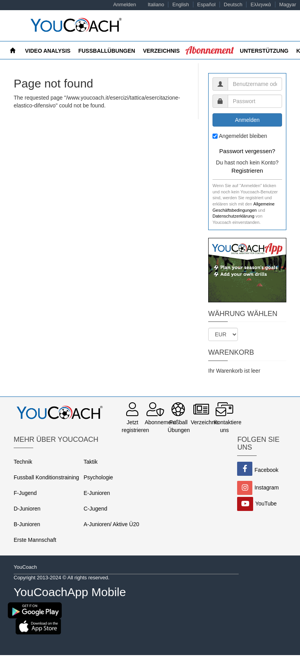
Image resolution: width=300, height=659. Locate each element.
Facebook (266, 470)
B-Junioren (27, 524)
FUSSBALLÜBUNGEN (106, 51)
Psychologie (98, 477)
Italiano (156, 4)
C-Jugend (95, 508)
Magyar (287, 4)
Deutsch (233, 4)
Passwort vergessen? (247, 151)
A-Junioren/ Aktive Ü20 (111, 524)
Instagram (266, 487)
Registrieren (247, 170)
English (180, 4)
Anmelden (124, 4)
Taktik (91, 462)
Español (206, 4)
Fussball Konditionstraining (46, 477)
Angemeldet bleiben (243, 136)
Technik (23, 462)
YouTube (266, 503)
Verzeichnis (161, 51)
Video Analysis (47, 51)
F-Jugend (25, 493)
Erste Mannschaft (35, 540)
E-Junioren (97, 493)
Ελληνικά (260, 4)
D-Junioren (27, 508)
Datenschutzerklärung (233, 216)
